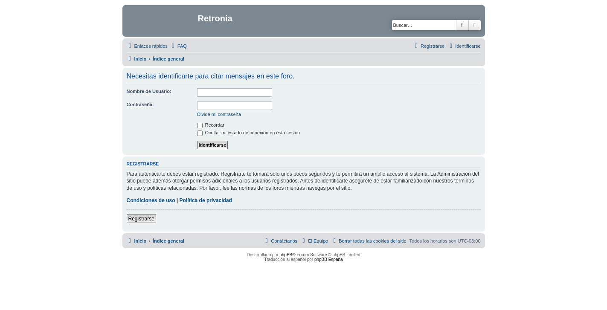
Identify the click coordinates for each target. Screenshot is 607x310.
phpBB (285, 254)
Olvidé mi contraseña (219, 114)
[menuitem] (178, 46)
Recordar (210, 124)
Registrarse (141, 219)
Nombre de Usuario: (149, 91)
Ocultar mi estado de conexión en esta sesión (248, 132)
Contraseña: (140, 104)
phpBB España (328, 259)
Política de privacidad (206, 200)
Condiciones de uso (151, 200)
